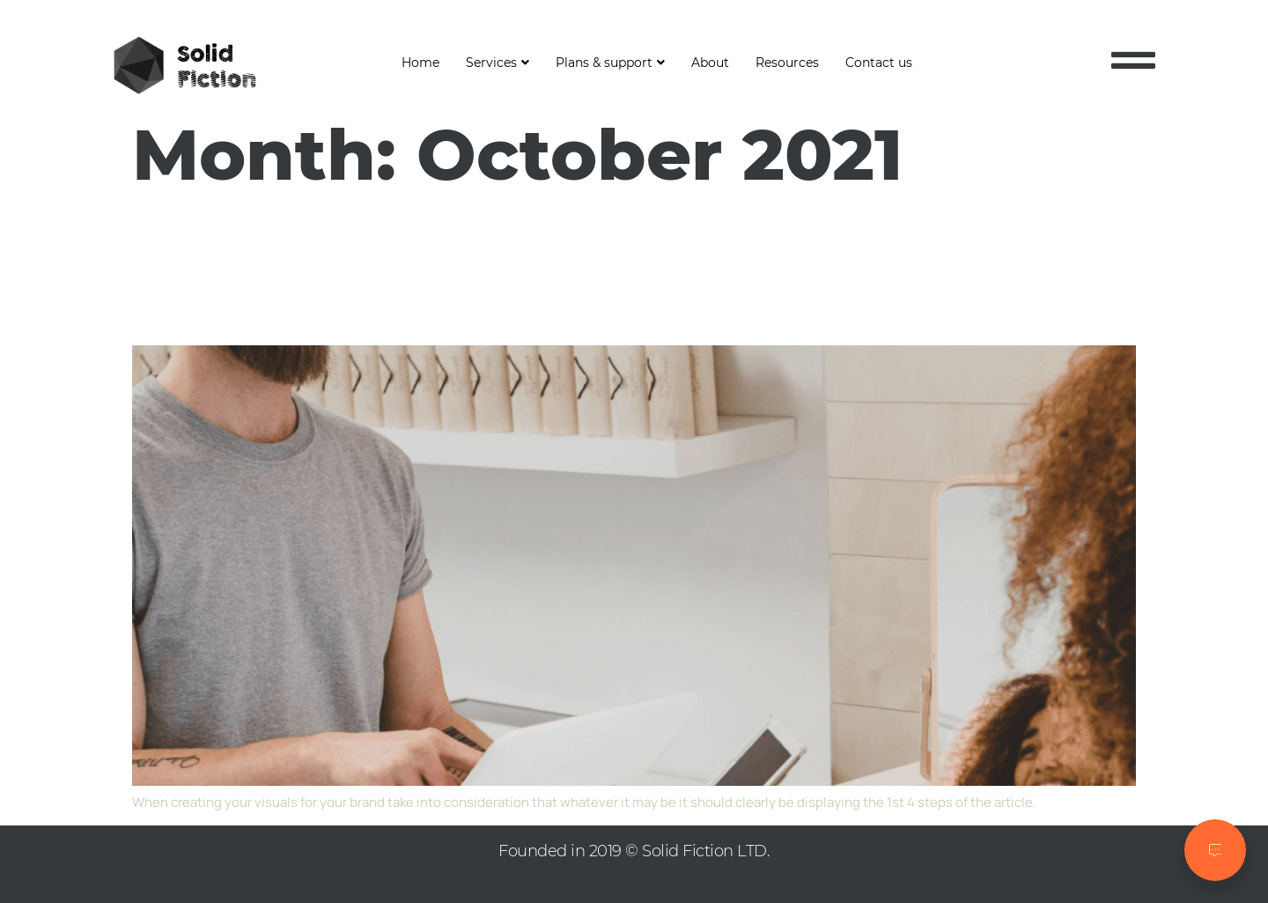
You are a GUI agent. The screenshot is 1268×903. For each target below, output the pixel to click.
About (710, 62)
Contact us (878, 62)
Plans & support (610, 62)
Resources (787, 62)
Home (420, 62)
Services (497, 62)
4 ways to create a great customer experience (520, 269)
